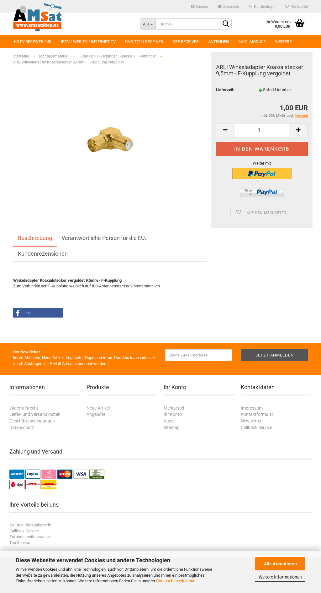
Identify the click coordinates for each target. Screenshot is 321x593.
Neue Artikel (98, 408)
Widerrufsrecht (23, 408)
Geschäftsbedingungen (32, 420)
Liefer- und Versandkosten (35, 414)
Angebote (96, 414)
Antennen (218, 41)
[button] (38, 313)
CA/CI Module (252, 41)
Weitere (283, 41)
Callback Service (256, 427)
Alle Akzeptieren (280, 563)
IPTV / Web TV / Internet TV (88, 41)
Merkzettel (296, 6)
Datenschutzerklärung (175, 581)
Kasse (170, 420)
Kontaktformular (257, 414)
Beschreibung (35, 238)
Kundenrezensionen (43, 253)
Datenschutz (21, 427)
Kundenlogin (262, 6)
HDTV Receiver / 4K (32, 41)
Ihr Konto (173, 414)
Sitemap (172, 427)
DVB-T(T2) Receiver (144, 41)
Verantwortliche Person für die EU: (103, 238)
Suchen (199, 6)
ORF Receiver (185, 41)
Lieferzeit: (225, 89)
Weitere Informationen (280, 576)
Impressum (252, 408)
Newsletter (251, 420)
